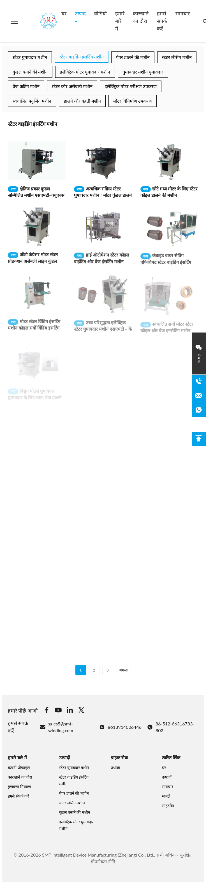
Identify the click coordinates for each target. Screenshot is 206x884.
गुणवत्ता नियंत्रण (19, 786)
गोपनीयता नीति (103, 861)
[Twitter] (81, 710)
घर (63, 13)
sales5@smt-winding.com (56, 727)
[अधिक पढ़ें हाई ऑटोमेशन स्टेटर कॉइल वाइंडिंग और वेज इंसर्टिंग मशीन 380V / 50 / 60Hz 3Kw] (103, 232)
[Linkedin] (69, 710)
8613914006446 (120, 727)
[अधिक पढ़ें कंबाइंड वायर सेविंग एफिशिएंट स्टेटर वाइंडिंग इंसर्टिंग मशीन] (169, 233)
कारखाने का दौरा (141, 17)
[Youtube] (58, 710)
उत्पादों (167, 777)
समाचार (182, 13)
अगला (123, 670)
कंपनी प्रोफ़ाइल (19, 767)
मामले (166, 796)
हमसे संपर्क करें (162, 21)
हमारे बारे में (119, 21)
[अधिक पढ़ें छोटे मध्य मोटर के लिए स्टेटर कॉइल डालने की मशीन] (169, 161)
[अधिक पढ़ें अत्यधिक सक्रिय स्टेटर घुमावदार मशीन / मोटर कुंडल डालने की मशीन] (103, 161)
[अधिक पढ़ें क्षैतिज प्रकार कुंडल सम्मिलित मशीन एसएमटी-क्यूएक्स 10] (37, 161)
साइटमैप (168, 805)
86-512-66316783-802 (170, 727)
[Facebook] (46, 710)
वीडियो (100, 13)
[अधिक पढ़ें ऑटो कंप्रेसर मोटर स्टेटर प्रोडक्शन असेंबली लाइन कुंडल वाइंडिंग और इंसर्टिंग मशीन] (37, 230)
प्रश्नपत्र (115, 767)
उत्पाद (80, 13)
